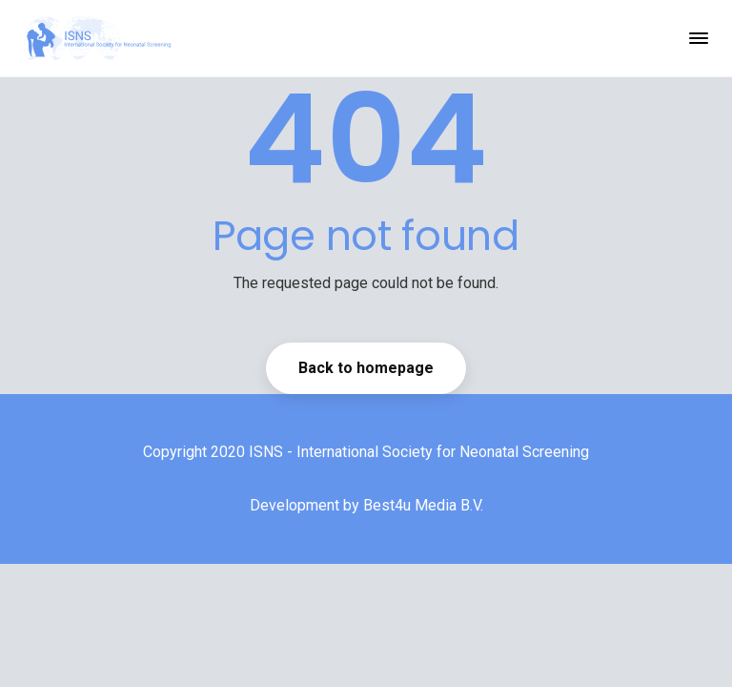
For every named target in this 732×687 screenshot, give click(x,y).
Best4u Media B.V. (423, 505)
